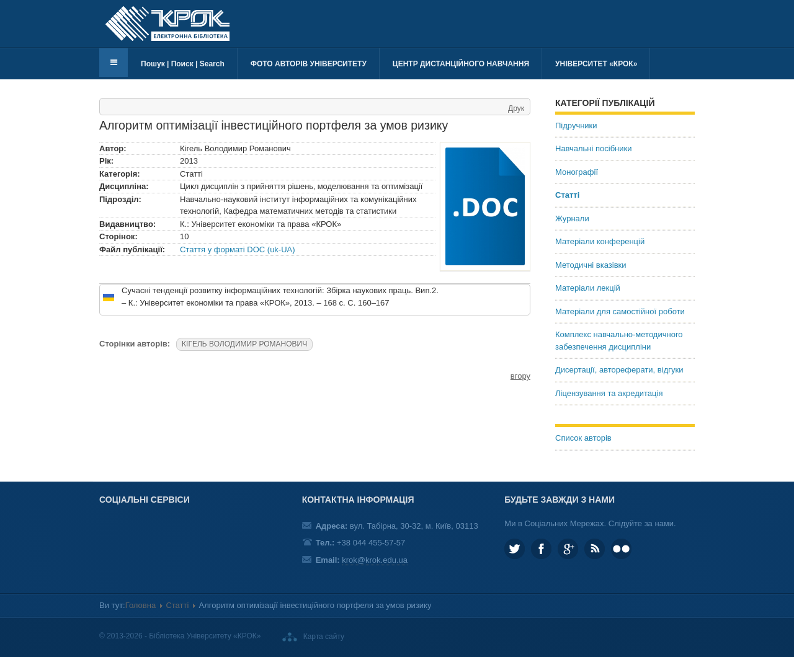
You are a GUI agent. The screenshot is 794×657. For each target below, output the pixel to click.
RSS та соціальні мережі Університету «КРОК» (594, 549)
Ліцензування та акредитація (608, 393)
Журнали (572, 218)
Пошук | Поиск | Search (183, 64)
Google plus (568, 549)
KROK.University (541, 549)
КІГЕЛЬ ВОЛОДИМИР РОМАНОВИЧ (244, 344)
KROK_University (514, 549)
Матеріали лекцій (587, 288)
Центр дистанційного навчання (461, 64)
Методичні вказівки (591, 265)
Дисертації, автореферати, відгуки (619, 369)
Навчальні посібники (593, 148)
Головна (140, 605)
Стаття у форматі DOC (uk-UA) (237, 249)
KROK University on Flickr (621, 549)
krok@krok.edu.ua (375, 560)
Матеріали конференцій (600, 241)
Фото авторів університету (309, 64)
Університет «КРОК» (596, 64)
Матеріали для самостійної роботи (620, 311)
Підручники (576, 125)
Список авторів (583, 438)
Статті (567, 195)
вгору (520, 376)
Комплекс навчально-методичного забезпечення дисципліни (619, 340)
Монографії (576, 172)
